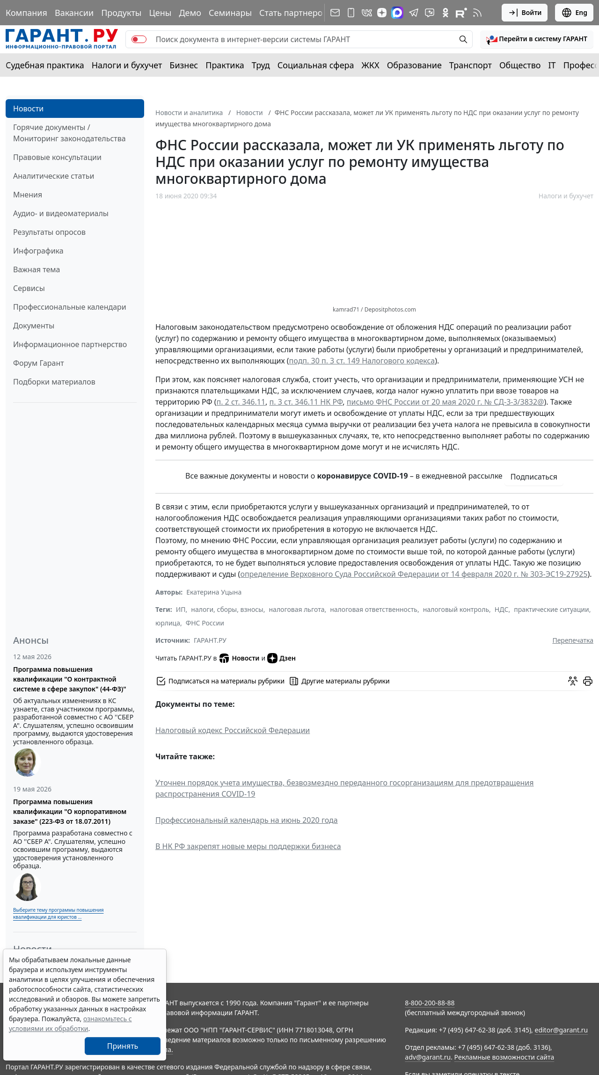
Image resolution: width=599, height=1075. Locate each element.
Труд (261, 65)
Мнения (27, 194)
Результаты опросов (49, 232)
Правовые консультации (57, 157)
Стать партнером (294, 12)
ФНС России (205, 622)
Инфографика (38, 251)
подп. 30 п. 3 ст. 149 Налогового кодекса (362, 361)
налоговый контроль (456, 609)
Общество (520, 65)
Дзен (281, 658)
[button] (536, 39)
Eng (574, 12)
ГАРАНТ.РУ (210, 640)
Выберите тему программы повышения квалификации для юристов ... (58, 913)
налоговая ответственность (373, 609)
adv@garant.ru (428, 1057)
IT (552, 65)
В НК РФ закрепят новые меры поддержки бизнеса (248, 846)
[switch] (138, 39)
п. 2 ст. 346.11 (240, 402)
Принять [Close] (123, 1046)
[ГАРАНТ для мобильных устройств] (351, 12)
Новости (28, 108)
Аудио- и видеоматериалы (61, 213)
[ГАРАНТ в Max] (397, 13)
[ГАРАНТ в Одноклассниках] (445, 12)
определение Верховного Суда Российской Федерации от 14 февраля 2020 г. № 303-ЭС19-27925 (413, 574)
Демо (190, 12)
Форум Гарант (38, 363)
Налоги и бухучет (127, 65)
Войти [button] (525, 12)
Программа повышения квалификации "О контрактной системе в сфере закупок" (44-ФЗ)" (69, 679)
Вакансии (74, 12)
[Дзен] (382, 12)
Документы (33, 325)
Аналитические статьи (53, 176)
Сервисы (29, 288)
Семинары (230, 12)
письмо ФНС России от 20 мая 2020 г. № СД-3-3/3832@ (445, 402)
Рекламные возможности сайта (504, 1057)
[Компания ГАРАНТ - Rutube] (461, 12)
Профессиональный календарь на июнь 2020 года (246, 820)
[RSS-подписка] (477, 12)
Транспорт (470, 65)
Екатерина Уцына (213, 592)
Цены (160, 12)
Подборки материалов (54, 382)
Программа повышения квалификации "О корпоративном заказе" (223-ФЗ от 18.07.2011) (69, 811)
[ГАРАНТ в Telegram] (413, 12)
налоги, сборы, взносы (227, 609)
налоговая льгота (297, 609)
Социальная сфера (316, 65)
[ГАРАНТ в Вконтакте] (367, 12)
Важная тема (36, 269)
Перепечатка (572, 640)
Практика (224, 65)
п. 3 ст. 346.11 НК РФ (306, 402)
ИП (181, 609)
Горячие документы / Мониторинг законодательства (69, 133)
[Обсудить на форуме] (572, 681)
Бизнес (183, 65)
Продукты (121, 12)
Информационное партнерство (70, 344)
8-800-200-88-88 (429, 1002)
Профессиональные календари (69, 307)
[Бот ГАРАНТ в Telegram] (429, 12)
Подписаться (534, 477)
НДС (502, 609)
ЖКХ (371, 65)
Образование (414, 65)
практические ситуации (551, 609)
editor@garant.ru (561, 1029)
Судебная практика (45, 65)
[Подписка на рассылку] (335, 12)
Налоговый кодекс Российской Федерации (232, 730)
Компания (26, 12)
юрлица (167, 622)
